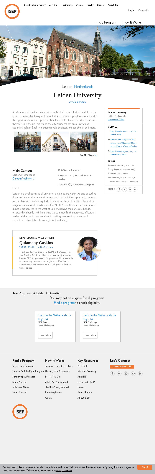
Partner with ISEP (86, 381)
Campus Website (23, 178)
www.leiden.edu (77, 101)
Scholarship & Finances (23, 376)
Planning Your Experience (57, 371)
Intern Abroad (19, 392)
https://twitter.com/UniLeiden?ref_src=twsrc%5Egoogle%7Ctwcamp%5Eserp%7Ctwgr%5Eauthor (123, 142)
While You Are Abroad (56, 381)
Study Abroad (19, 381)
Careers (81, 387)
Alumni (79, 4)
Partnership (67, 4)
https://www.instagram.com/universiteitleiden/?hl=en (123, 153)
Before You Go (52, 376)
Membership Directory (35, 4)
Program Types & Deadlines (59, 365)
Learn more (46, 336)
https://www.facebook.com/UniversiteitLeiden (123, 133)
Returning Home (53, 392)
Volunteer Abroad (21, 387)
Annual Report (85, 392)
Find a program (64, 302)
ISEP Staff (83, 365)
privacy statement (63, 470)
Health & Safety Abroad (57, 387)
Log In (131, 10)
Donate (100, 4)
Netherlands (83, 86)
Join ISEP (53, 4)
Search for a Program (22, 365)
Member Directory (87, 371)
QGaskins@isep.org (44, 246)
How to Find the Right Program (28, 371)
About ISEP (113, 4)
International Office (116, 119)
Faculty (90, 4)
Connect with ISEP (122, 366)
